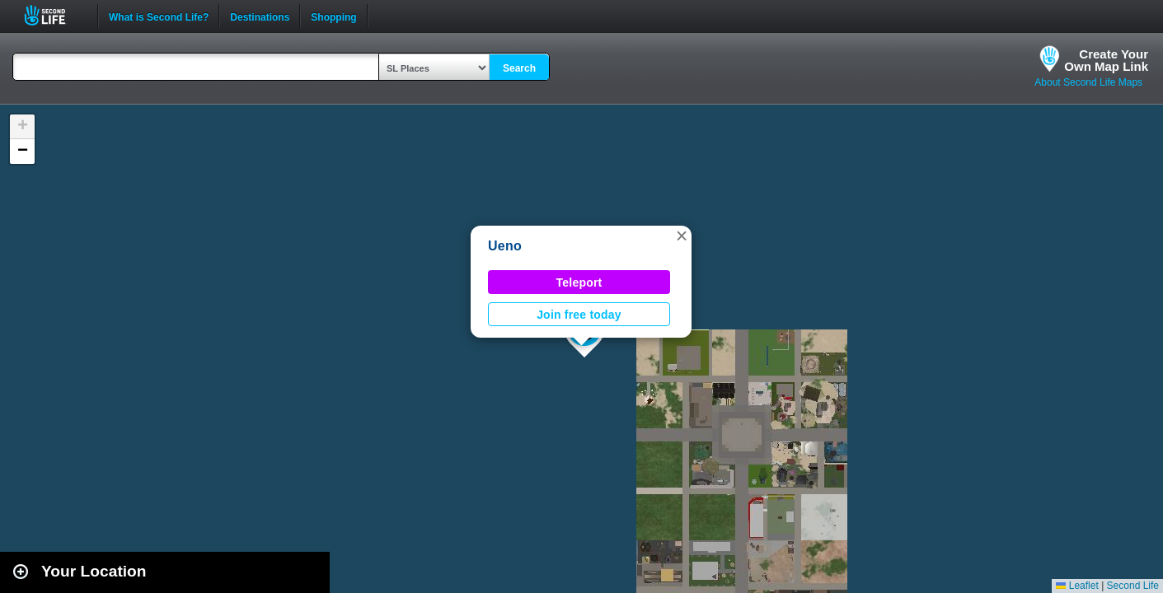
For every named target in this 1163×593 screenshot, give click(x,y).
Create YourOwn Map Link (1106, 60)
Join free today (579, 314)
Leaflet (1077, 585)
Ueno (505, 246)
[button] (682, 235)
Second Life (54, 15)
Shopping (333, 16)
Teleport (579, 282)
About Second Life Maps (1088, 82)
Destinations (259, 16)
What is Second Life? (159, 16)
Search (519, 68)
